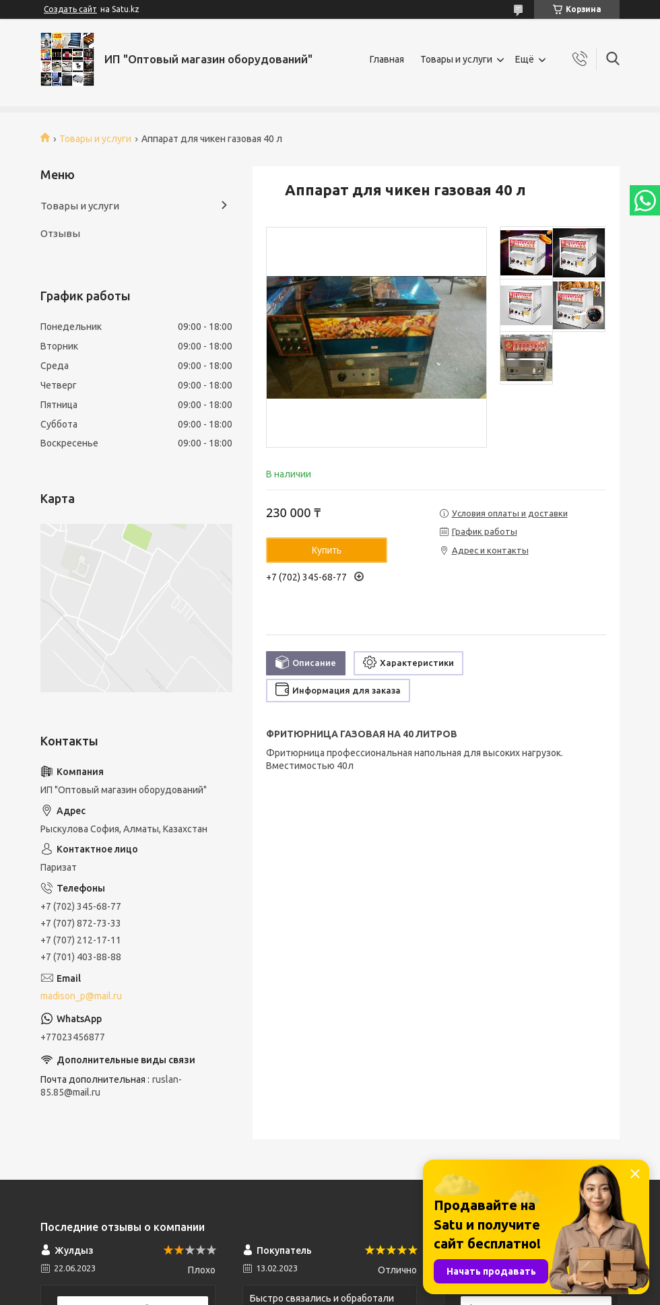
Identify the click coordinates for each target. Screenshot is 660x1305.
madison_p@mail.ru (81, 996)
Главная (387, 59)
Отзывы (60, 233)
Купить (326, 550)
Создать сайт (70, 9)
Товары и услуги (456, 59)
